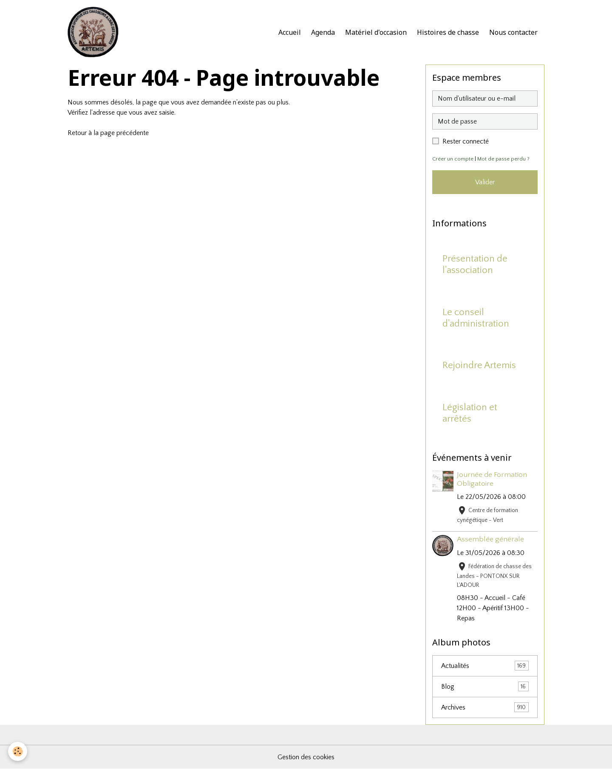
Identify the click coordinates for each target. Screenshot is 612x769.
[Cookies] (18, 751)
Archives (485, 707)
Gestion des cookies (306, 757)
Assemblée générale (490, 539)
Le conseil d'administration (475, 318)
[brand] (95, 32)
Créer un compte (452, 159)
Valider (485, 182)
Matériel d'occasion (376, 32)
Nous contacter (513, 32)
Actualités (485, 665)
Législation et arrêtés (469, 413)
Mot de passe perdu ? (503, 159)
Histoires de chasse (448, 32)
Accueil (289, 32)
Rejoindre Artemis (479, 365)
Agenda (323, 32)
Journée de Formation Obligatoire (492, 479)
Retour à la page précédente (108, 133)
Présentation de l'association (474, 265)
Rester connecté (465, 141)
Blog (485, 686)
